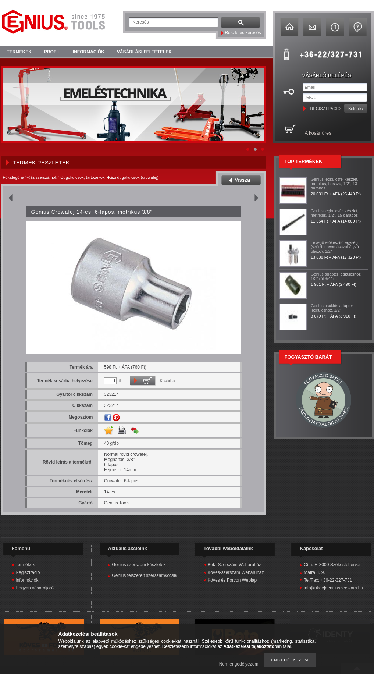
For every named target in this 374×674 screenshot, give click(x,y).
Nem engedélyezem (239, 664)
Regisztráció (27, 572)
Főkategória (13, 177)
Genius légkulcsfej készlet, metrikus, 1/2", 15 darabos (335, 213)
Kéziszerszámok (42, 177)
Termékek (25, 564)
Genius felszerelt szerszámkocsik (144, 575)
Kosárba (167, 381)
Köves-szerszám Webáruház (235, 572)
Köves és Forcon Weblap (232, 580)
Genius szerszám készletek (138, 564)
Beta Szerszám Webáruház (234, 564)
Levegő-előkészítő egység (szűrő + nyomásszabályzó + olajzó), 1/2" (336, 246)
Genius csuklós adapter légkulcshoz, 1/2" (332, 308)
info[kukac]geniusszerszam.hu (333, 587)
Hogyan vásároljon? (34, 587)
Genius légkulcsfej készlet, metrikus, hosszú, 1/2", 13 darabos (335, 183)
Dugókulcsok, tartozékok (83, 177)
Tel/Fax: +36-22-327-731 (328, 580)
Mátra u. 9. (314, 572)
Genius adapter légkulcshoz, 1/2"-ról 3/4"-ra (336, 276)
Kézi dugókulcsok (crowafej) (133, 177)
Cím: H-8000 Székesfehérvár (332, 564)
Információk (26, 580)
